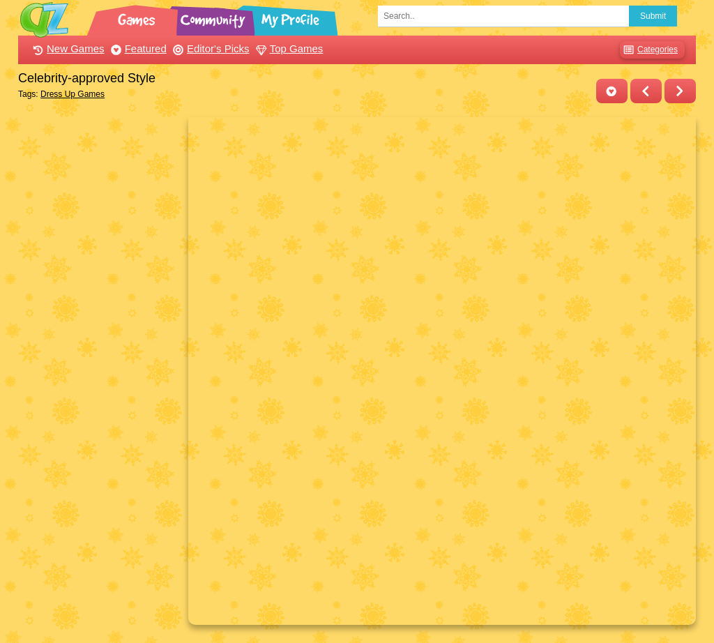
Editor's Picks (209, 48)
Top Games (288, 48)
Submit (653, 16)
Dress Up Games (72, 94)
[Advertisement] (99, 326)
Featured (137, 48)
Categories (649, 50)
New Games (67, 48)
